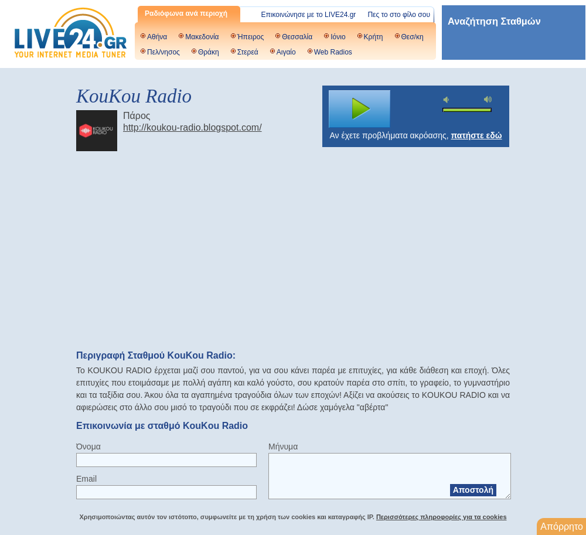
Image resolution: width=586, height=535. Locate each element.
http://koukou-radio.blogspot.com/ (192, 127)
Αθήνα (157, 37)
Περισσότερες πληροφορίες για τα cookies (441, 516)
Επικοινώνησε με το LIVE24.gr (308, 15)
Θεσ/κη (412, 37)
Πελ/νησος (163, 52)
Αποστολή (473, 490)
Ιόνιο (338, 37)
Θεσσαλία (297, 37)
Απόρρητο (561, 526)
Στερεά (247, 52)
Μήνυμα (283, 446)
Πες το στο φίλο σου (398, 15)
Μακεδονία (202, 37)
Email (86, 478)
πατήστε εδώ (476, 135)
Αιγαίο (286, 52)
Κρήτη (373, 37)
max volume (488, 99)
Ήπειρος (250, 37)
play (360, 109)
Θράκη (208, 52)
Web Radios (333, 52)
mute (447, 100)
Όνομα (88, 446)
